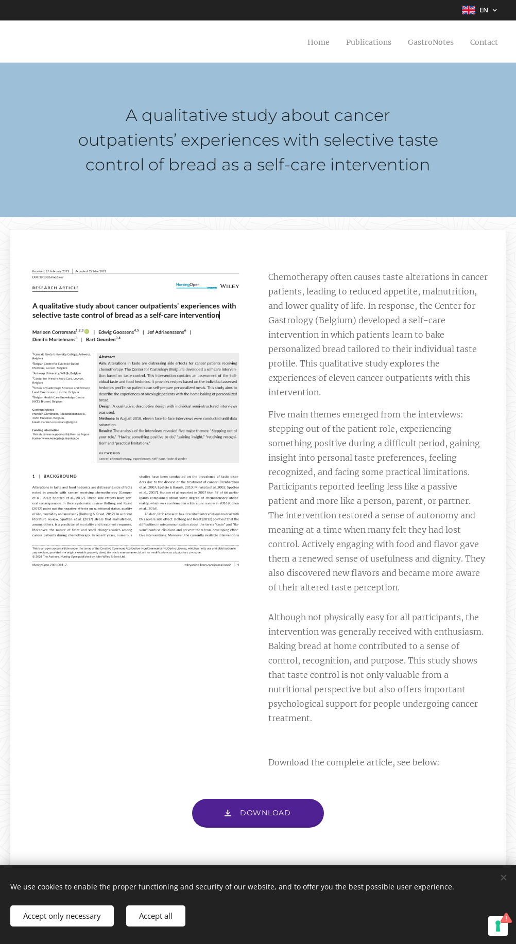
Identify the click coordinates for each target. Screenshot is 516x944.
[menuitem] (305, 42)
